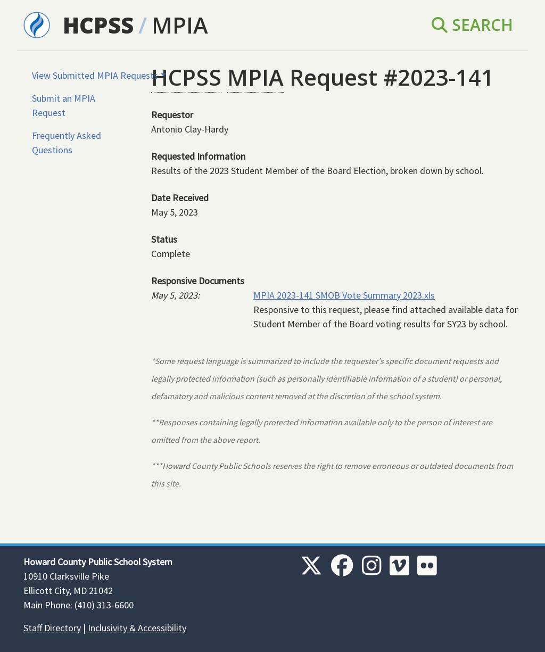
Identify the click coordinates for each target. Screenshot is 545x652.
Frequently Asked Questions (66, 142)
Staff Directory (52, 628)
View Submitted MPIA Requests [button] (95, 75)
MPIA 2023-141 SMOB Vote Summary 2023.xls (344, 295)
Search (472, 25)
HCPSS (98, 25)
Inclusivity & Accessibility (137, 628)
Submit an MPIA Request (63, 105)
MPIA (180, 25)
